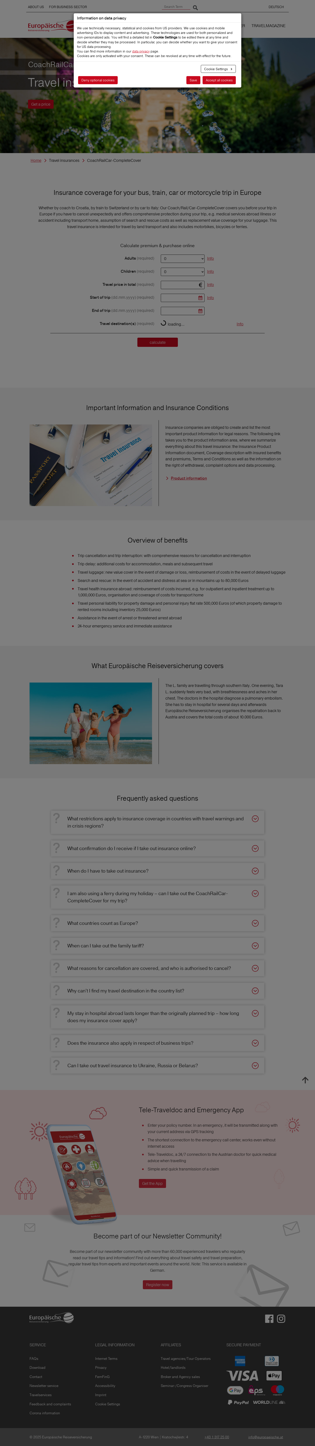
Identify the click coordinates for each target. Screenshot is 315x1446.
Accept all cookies (219, 80)
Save (193, 80)
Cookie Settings (216, 69)
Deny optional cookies (97, 80)
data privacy (141, 51)
